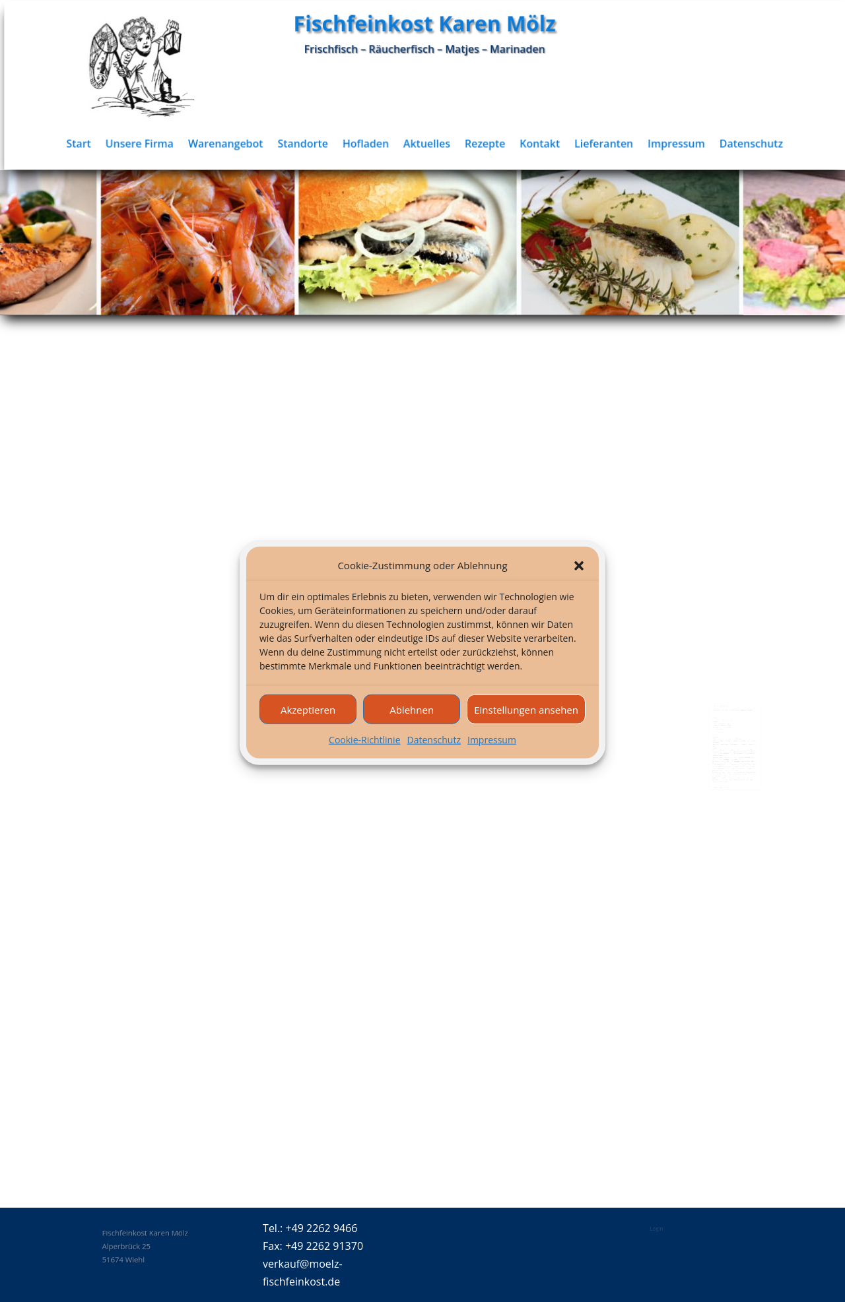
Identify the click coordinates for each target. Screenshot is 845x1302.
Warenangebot (240, 143)
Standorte (315, 143)
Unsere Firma (156, 143)
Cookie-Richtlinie (364, 753)
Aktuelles (436, 143)
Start (96, 143)
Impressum (491, 753)
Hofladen (376, 143)
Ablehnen (411, 722)
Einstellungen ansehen (526, 722)
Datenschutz (434, 753)
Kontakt (547, 143)
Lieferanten (609, 143)
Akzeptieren (308, 722)
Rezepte (493, 143)
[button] (579, 579)
